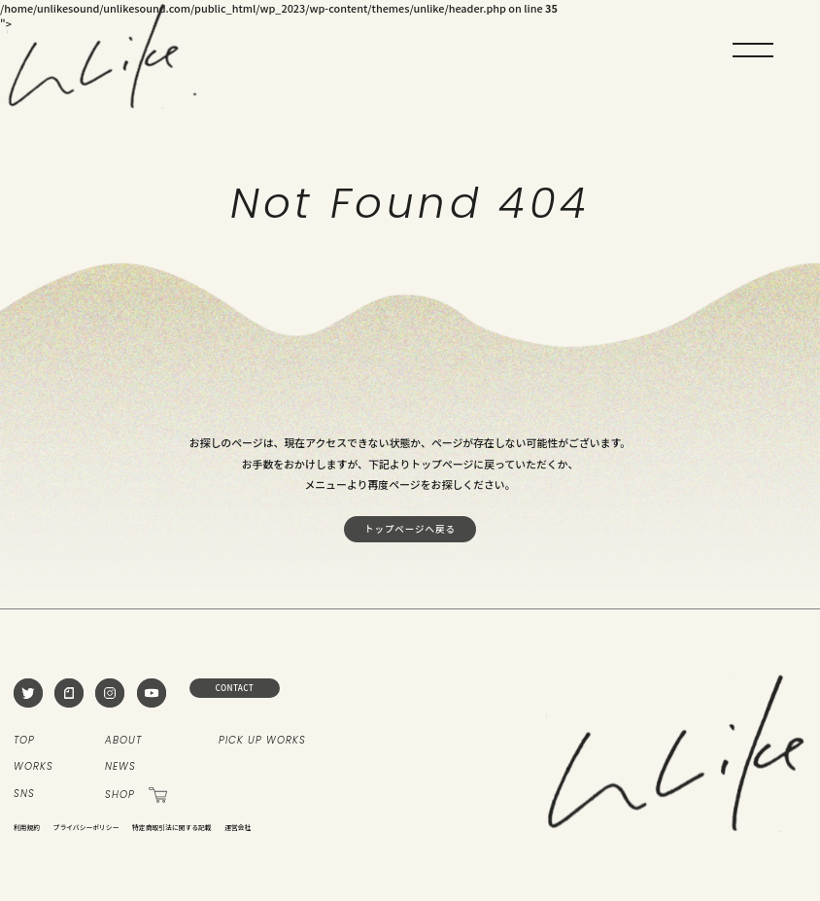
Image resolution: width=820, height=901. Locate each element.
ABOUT (123, 740)
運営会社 (237, 827)
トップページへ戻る (410, 529)
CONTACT (235, 687)
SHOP (136, 794)
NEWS (120, 767)
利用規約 (27, 827)
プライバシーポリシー (86, 827)
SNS (24, 794)
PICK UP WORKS (262, 740)
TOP (24, 740)
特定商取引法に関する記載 (172, 827)
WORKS (33, 767)
